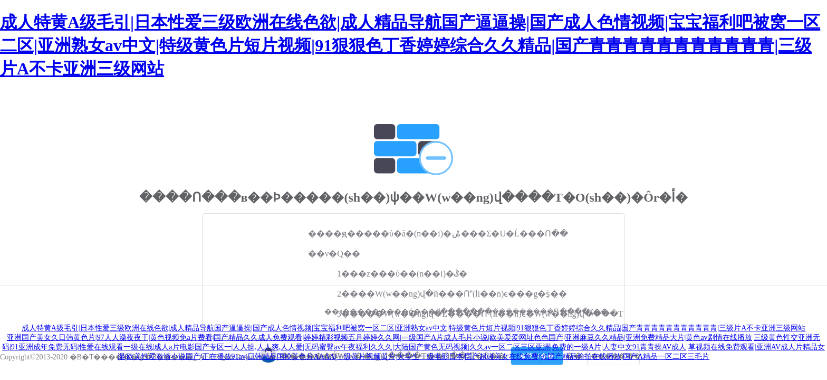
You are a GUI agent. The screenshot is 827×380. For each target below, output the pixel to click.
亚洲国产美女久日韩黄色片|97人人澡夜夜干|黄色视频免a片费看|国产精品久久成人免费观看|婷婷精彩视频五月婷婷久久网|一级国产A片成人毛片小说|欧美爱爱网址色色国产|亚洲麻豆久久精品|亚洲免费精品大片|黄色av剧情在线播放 (379, 337)
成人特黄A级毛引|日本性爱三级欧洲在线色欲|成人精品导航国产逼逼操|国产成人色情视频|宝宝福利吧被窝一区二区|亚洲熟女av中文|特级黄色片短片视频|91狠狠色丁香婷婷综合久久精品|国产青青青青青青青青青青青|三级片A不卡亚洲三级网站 (410, 45)
